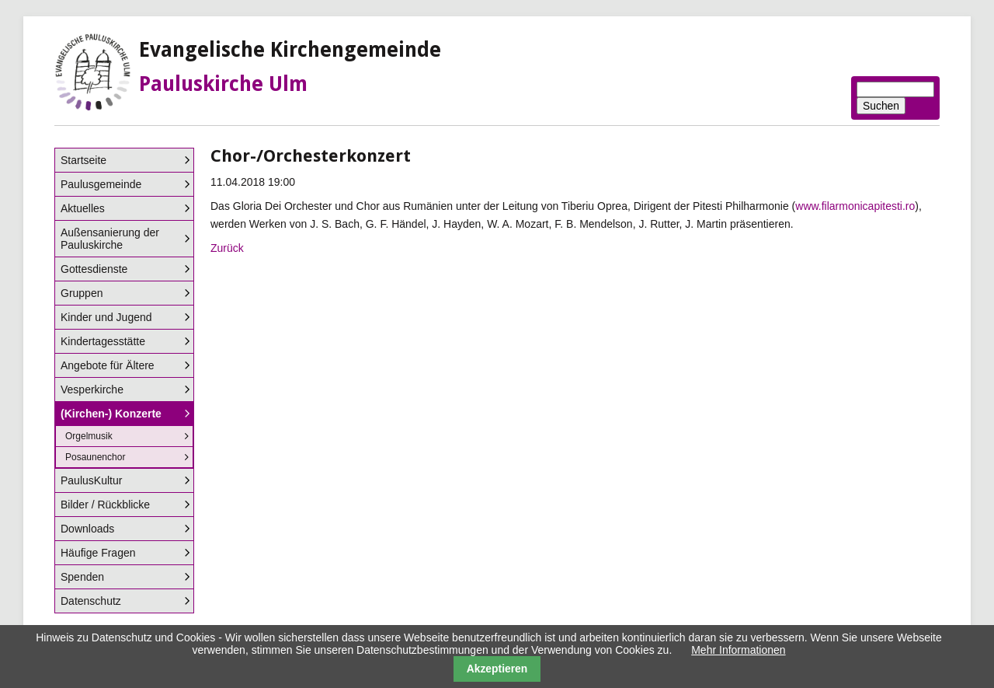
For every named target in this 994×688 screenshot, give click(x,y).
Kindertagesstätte (103, 341)
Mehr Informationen (738, 650)
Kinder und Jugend (106, 317)
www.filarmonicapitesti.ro (855, 206)
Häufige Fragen (98, 553)
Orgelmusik (89, 436)
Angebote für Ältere (108, 365)
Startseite (83, 160)
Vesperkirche (92, 389)
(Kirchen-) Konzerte (111, 413)
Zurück (227, 248)
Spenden (82, 577)
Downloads (87, 528)
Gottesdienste (94, 269)
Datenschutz (91, 601)
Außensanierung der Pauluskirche (110, 238)
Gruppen (82, 293)
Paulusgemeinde (101, 184)
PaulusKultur (91, 480)
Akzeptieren (497, 668)
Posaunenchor (95, 457)
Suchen (881, 106)
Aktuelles (83, 208)
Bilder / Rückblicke (105, 504)
